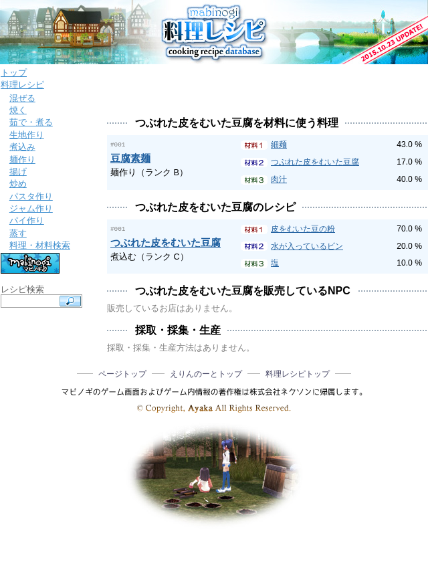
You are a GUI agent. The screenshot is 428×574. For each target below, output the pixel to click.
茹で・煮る (31, 122)
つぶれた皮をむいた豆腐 (315, 162)
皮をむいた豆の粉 (303, 228)
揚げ (18, 172)
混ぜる (22, 98)
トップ (14, 73)
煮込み (22, 147)
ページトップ (122, 374)
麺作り (22, 160)
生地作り (26, 135)
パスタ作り (31, 196)
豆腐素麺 (130, 157)
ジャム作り (31, 208)
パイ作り (26, 220)
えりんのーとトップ (206, 374)
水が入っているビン (307, 246)
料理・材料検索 (39, 245)
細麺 (279, 144)
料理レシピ (22, 85)
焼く (18, 110)
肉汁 (279, 179)
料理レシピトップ (297, 374)
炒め (18, 184)
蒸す (18, 233)
